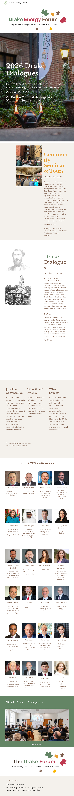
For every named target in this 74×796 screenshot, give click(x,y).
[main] (37, 87)
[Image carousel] (37, 727)
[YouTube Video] (20, 367)
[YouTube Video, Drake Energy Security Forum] (53, 367)
